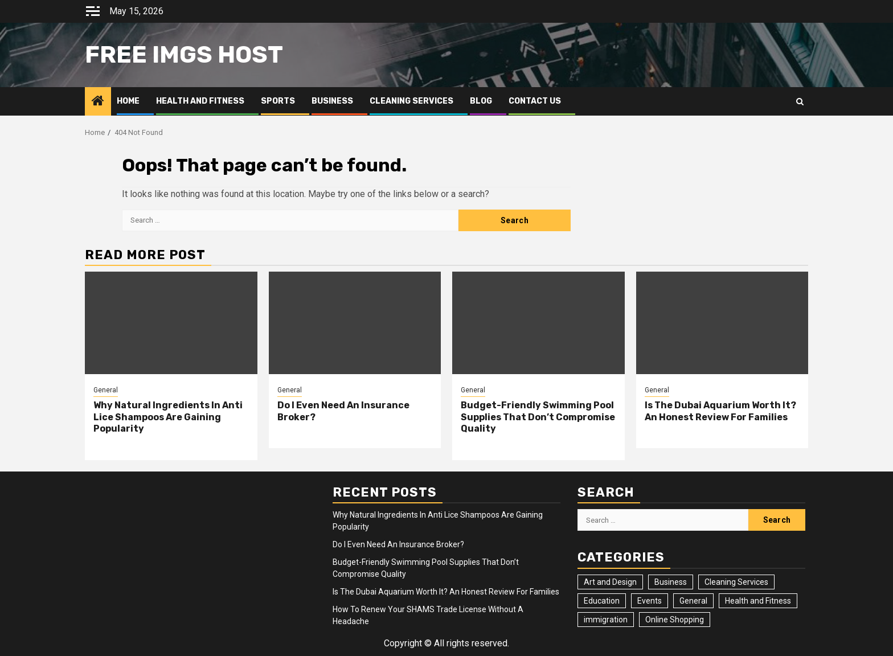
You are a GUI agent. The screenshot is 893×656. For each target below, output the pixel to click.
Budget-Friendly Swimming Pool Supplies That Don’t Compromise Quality (538, 417)
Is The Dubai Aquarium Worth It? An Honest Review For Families (720, 411)
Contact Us (535, 101)
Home (128, 101)
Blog (481, 101)
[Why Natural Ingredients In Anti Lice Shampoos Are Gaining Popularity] (171, 323)
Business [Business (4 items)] (670, 582)
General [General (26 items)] (693, 600)
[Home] (98, 102)
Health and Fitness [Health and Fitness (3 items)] (758, 600)
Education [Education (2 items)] (602, 600)
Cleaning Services (411, 101)
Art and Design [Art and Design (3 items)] (610, 582)
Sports (278, 101)
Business (332, 101)
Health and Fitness (200, 101)
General (105, 390)
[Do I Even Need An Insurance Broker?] (355, 323)
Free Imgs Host (184, 54)
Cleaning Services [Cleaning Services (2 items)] (736, 582)
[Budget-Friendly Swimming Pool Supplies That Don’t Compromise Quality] (538, 323)
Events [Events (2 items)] (649, 600)
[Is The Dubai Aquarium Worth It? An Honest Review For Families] (722, 323)
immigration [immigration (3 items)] (606, 619)
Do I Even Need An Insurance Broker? (398, 544)
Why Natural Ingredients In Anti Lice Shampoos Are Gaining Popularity (168, 417)
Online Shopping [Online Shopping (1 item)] (674, 619)
